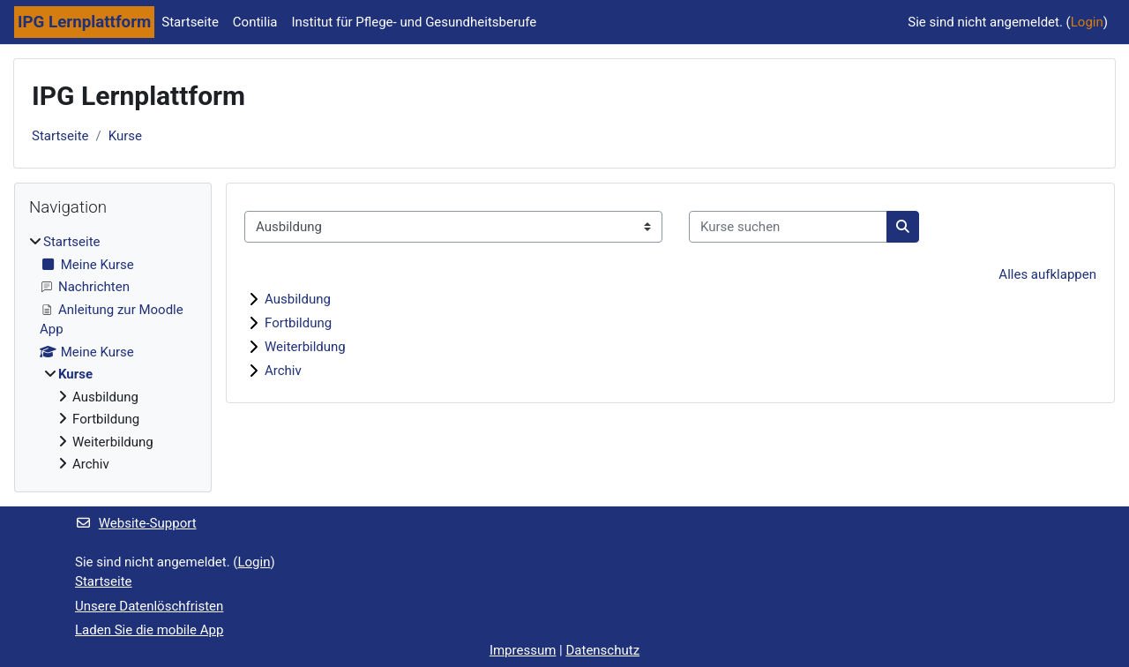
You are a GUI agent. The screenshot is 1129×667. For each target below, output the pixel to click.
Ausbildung (298, 299)
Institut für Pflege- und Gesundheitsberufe (413, 22)
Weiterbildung (305, 347)
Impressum (523, 650)
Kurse (125, 136)
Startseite (190, 22)
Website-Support (136, 523)
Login (1087, 22)
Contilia (255, 22)
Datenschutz (602, 650)
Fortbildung (298, 323)
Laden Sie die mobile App (149, 630)
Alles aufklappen (1047, 274)
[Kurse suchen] (788, 227)
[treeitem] (113, 353)
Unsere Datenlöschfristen (149, 606)
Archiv (283, 370)
